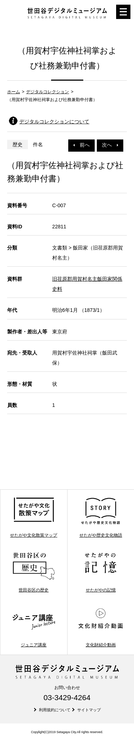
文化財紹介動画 (100, 627)
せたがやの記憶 (100, 572)
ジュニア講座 (33, 627)
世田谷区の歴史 (33, 572)
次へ (110, 145)
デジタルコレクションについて (54, 121)
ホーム (13, 91)
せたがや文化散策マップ (33, 517)
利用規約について (54, 710)
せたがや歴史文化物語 (100, 517)
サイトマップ (89, 710)
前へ (81, 145)
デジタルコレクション (47, 91)
